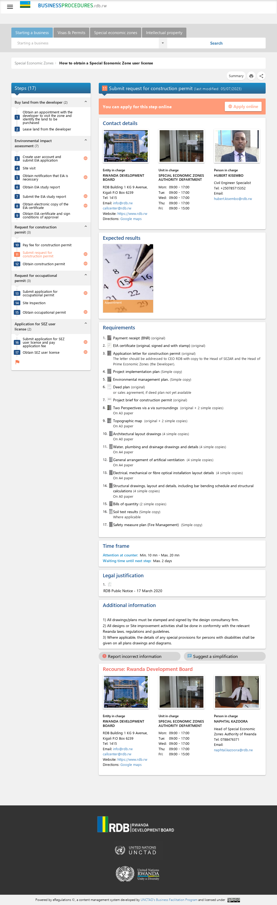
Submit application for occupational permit (40, 293)
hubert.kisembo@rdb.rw (233, 198)
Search (216, 43)
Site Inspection (34, 302)
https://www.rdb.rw (132, 213)
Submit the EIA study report (44, 196)
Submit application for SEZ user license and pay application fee (43, 342)
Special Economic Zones (34, 62)
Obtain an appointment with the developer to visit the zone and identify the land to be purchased (47, 117)
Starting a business (32, 32)
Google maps (131, 218)
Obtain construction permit (44, 263)
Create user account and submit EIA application (42, 158)
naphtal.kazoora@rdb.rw (233, 749)
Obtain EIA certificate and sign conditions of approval (46, 215)
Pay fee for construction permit (47, 245)
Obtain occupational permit (44, 312)
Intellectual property (164, 32)
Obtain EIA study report (41, 187)
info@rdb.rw (123, 203)
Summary (236, 75)
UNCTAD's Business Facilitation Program (169, 899)
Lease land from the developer (47, 129)
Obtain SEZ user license (41, 352)
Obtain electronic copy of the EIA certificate (45, 205)
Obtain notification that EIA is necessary (45, 177)
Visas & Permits (71, 32)
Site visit (29, 168)
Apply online (243, 106)
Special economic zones (115, 32)
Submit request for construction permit (38, 254)
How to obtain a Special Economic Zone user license (105, 62)
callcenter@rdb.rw (117, 208)
